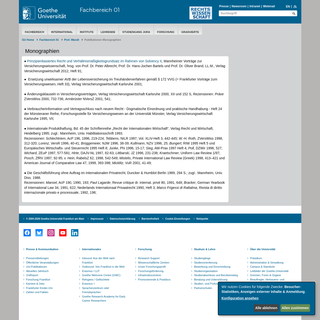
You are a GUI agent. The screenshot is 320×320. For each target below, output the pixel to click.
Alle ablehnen (266, 308)
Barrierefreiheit (150, 218)
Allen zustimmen (295, 308)
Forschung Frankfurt (38, 279)
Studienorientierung (205, 262)
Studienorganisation (206, 271)
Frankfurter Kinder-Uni (39, 288)
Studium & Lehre (204, 249)
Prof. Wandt (71, 39)
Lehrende (108, 32)
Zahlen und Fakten (37, 292)
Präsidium (256, 258)
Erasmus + (88, 283)
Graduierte (190, 32)
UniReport (32, 275)
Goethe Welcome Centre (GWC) (101, 275)
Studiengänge (202, 258)
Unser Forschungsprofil (152, 266)
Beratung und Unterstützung (211, 279)
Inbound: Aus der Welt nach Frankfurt (98, 260)
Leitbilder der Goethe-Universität (269, 271)
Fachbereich (34, 32)
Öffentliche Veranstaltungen (42, 262)
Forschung (165, 32)
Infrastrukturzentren (149, 275)
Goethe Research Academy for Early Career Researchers (103, 298)
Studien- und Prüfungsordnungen (213, 283)
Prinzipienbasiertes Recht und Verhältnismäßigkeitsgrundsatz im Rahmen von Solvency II (94, 61)
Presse (224, 6)
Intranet (254, 6)
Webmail (269, 6)
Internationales (91, 249)
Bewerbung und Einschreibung (212, 266)
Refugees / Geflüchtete (95, 279)
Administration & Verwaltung (267, 262)
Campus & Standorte (262, 266)
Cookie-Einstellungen (177, 218)
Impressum (96, 218)
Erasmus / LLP (90, 271)
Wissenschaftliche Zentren (153, 262)
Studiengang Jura (136, 32)
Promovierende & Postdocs (154, 279)
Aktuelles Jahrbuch (37, 271)
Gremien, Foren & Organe (265, 275)
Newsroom (239, 6)
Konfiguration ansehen (240, 298)
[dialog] (266, 298)
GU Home (28, 39)
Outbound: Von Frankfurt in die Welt (103, 266)
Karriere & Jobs (35, 283)
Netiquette (202, 218)
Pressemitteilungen (37, 258)
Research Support (149, 258)
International (62, 32)
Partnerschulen (203, 288)
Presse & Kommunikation (42, 249)
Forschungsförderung (151, 271)
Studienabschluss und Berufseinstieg (216, 275)
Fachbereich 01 (100, 9)
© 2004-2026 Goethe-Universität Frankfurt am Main (55, 218)
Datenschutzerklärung (122, 218)
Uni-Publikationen (36, 266)
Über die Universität (262, 249)
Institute (87, 32)
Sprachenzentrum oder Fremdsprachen (95, 290)
